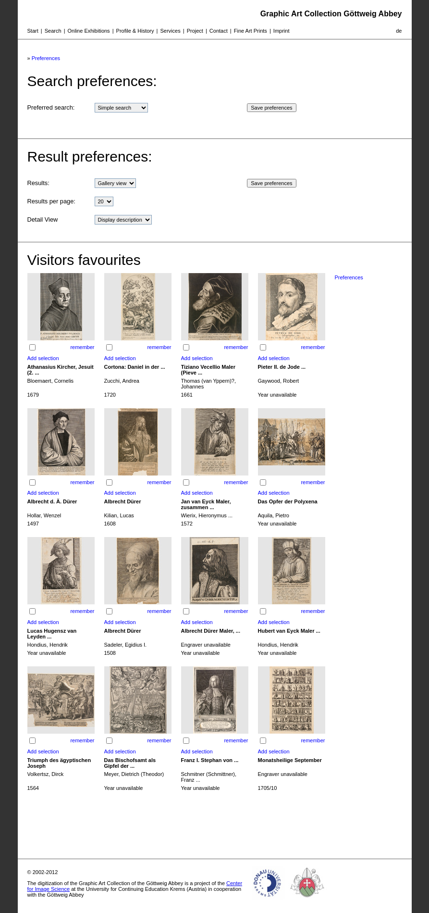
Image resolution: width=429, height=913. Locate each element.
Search (53, 31)
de (399, 31)
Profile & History (135, 31)
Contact (218, 31)
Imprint (281, 31)
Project (195, 31)
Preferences (46, 58)
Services (170, 31)
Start (32, 31)
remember (82, 347)
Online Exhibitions (89, 31)
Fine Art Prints (250, 31)
